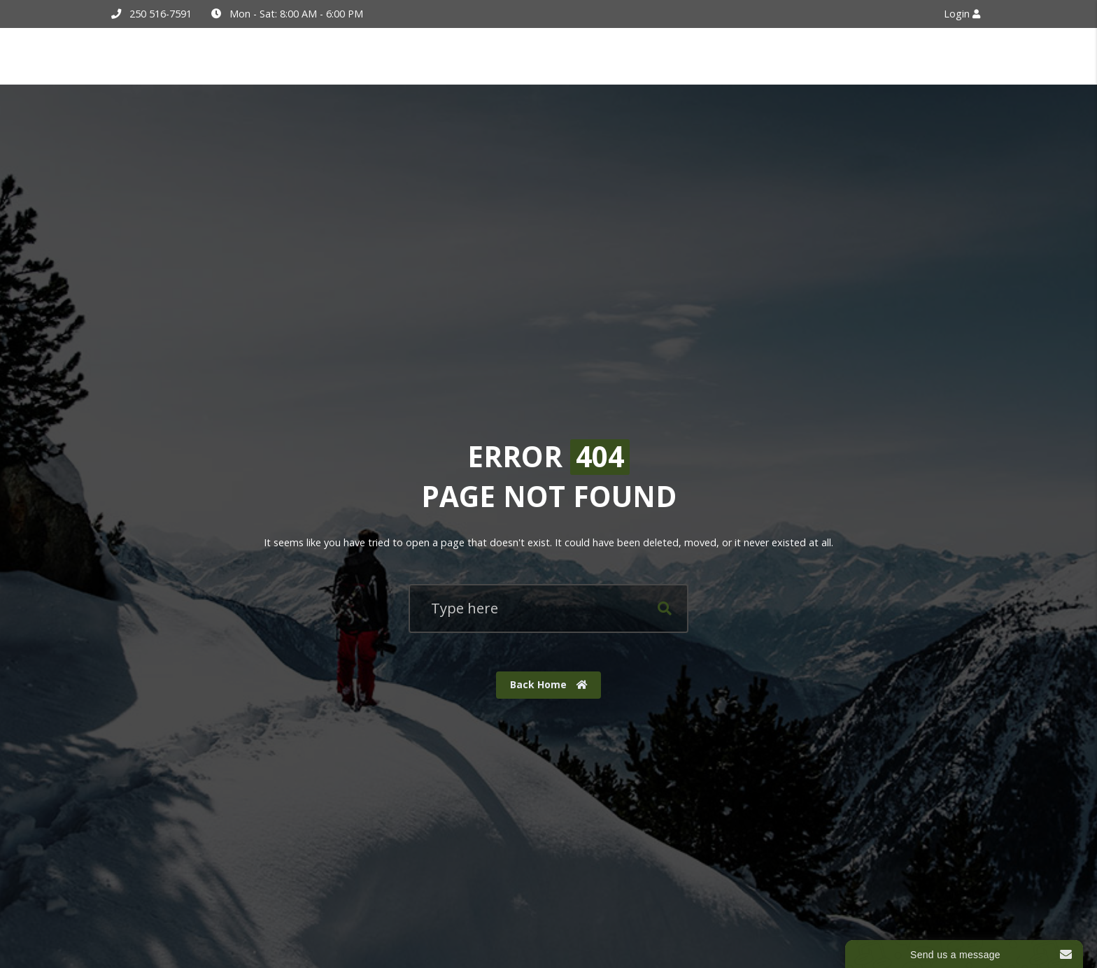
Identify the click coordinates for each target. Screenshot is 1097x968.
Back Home (549, 684)
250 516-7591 (160, 13)
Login (962, 13)
